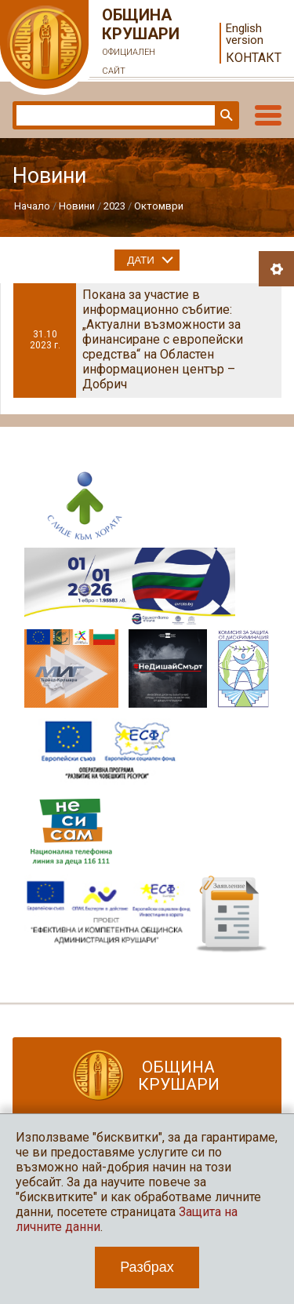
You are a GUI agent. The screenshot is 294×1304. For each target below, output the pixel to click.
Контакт (253, 58)
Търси (225, 115)
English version (244, 34)
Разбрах (147, 1267)
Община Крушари (141, 43)
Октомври (158, 206)
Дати (140, 260)
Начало (32, 206)
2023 (114, 206)
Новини (77, 206)
